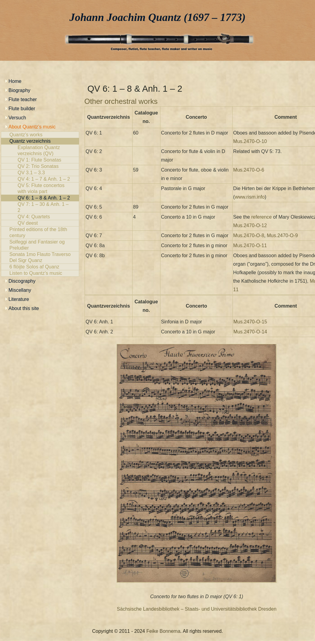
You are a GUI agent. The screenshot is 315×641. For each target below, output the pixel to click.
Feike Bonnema (163, 631)
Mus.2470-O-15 (250, 321)
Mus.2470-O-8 (248, 235)
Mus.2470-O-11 (250, 245)
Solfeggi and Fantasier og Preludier (40, 245)
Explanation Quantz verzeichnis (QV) (40, 151)
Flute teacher (22, 99)
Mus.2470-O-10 (250, 141)
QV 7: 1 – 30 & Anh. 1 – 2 (40, 207)
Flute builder (21, 108)
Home (15, 81)
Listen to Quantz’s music (40, 273)
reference (261, 217)
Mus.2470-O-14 (250, 331)
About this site (23, 308)
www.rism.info (250, 196)
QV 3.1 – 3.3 (40, 173)
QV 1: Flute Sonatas (40, 160)
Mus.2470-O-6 (248, 169)
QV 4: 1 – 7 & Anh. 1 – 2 (40, 179)
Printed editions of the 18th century (40, 233)
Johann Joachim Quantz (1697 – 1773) (157, 17)
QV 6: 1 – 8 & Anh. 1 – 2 (40, 198)
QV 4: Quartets (40, 217)
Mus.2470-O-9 (282, 235)
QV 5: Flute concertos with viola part (40, 188)
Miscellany (19, 290)
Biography (19, 90)
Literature (18, 299)
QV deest (40, 223)
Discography (21, 281)
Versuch (17, 117)
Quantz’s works (40, 135)
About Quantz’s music (31, 126)
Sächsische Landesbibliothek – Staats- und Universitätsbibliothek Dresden (196, 609)
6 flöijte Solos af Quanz (40, 267)
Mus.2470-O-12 (250, 225)
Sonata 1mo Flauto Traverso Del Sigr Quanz (40, 257)
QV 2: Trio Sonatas (40, 166)
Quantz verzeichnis (40, 141)
